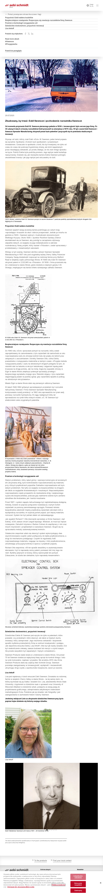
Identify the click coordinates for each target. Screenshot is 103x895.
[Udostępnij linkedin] (32, 34)
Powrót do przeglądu (13, 50)
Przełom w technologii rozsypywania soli (21, 23)
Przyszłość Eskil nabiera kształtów (19, 17)
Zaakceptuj (78, 890)
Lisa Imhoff (9, 28)
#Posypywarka (11, 44)
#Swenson (9, 41)
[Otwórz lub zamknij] (23, 14)
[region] (51, 883)
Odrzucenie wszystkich (78, 884)
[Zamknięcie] (100, 882)
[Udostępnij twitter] (29, 34)
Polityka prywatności (58, 885)
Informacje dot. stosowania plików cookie (20, 887)
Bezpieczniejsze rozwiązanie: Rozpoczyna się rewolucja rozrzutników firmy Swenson (38, 20)
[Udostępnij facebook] (25, 34)
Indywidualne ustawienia (78, 877)
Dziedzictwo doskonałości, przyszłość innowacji (24, 25)
